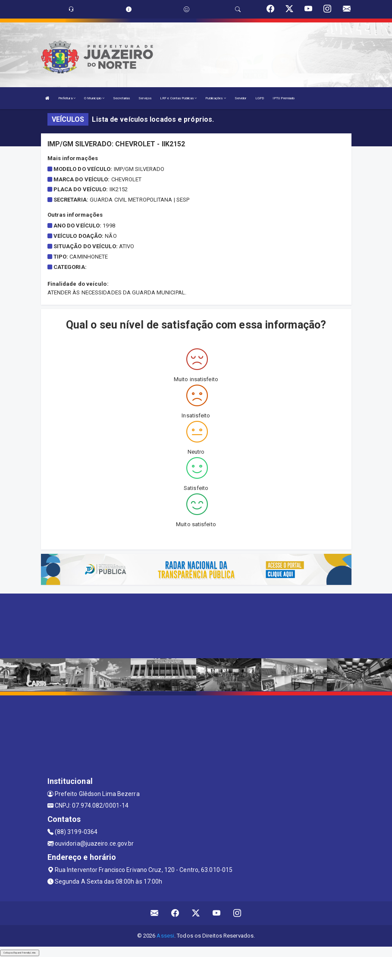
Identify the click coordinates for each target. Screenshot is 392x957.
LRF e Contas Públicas (178, 98)
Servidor (241, 98)
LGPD (259, 98)
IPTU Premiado (284, 98)
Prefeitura (66, 98)
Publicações (215, 98)
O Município (94, 98)
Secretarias (121, 98)
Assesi (165, 935)
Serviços (144, 98)
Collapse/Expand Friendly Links (19, 952)
